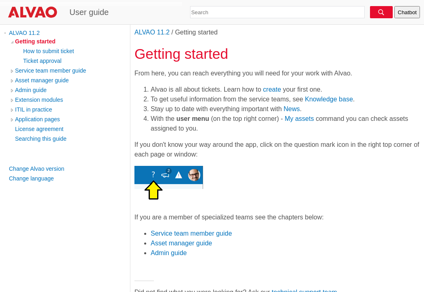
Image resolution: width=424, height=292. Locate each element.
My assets (299, 118)
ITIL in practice (33, 109)
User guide (89, 12)
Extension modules (39, 100)
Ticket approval (42, 61)
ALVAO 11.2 (24, 33)
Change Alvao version (36, 168)
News (291, 108)
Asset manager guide (42, 80)
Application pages (37, 119)
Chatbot (407, 12)
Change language (31, 178)
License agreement (39, 129)
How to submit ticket (48, 51)
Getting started (35, 41)
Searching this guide (41, 138)
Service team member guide (50, 70)
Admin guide (31, 90)
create (272, 89)
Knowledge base (329, 99)
